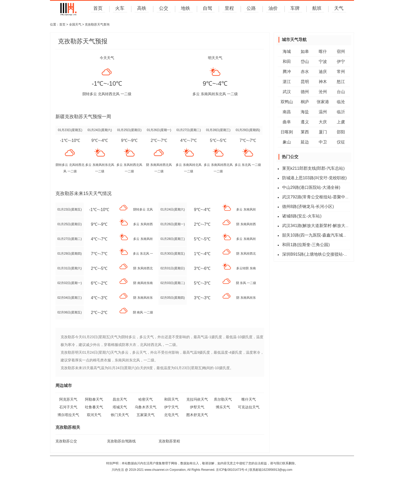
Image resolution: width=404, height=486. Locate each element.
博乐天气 (223, 407)
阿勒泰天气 (94, 399)
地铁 (185, 8)
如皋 (305, 51)
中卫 (323, 142)
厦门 (323, 132)
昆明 (305, 81)
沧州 (323, 92)
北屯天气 (171, 415)
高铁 (141, 8)
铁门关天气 (120, 415)
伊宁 (341, 61)
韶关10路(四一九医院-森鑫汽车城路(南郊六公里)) (327, 235)
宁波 (323, 61)
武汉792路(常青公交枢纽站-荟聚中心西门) (320, 197)
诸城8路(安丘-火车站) (302, 216)
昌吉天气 (120, 399)
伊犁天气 (197, 407)
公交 (163, 8)
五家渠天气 (146, 415)
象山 (287, 142)
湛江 (287, 81)
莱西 (305, 132)
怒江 (341, 81)
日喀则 (287, 132)
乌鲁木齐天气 (145, 407)
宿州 (341, 51)
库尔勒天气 (223, 399)
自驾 (207, 8)
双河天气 (94, 415)
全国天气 (75, 24)
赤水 (305, 71)
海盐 (305, 112)
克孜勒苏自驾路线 (121, 441)
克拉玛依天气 (197, 399)
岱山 (305, 61)
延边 (305, 142)
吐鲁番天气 (94, 407)
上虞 (341, 122)
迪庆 (323, 71)
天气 (338, 8)
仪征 (341, 142)
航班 (316, 8)
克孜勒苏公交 (66, 441)
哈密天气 (145, 399)
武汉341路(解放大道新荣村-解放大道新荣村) (322, 225)
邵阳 (341, 132)
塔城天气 (120, 407)
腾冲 (287, 71)
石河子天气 (68, 407)
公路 (251, 8)
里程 (229, 8)
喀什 (323, 51)
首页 (97, 8)
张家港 (323, 102)
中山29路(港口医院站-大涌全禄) (311, 187)
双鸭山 (287, 102)
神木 (323, 81)
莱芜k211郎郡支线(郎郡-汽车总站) (313, 168)
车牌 (294, 8)
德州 (305, 92)
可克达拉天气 (248, 407)
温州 (323, 112)
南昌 (287, 112)
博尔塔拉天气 (68, 415)
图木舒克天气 (197, 415)
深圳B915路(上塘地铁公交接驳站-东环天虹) (322, 254)
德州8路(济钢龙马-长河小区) (308, 206)
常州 (341, 71)
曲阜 (287, 122)
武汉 (287, 92)
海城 (287, 51)
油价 (272, 8)
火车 (119, 8)
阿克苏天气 (68, 399)
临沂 (341, 112)
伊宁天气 (171, 407)
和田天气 (171, 399)
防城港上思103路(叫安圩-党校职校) (314, 178)
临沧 (341, 102)
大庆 (323, 122)
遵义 (305, 122)
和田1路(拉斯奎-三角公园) (306, 244)
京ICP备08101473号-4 (231, 470)
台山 (341, 92)
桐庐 (305, 102)
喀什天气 (248, 399)
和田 (287, 61)
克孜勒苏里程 (169, 441)
